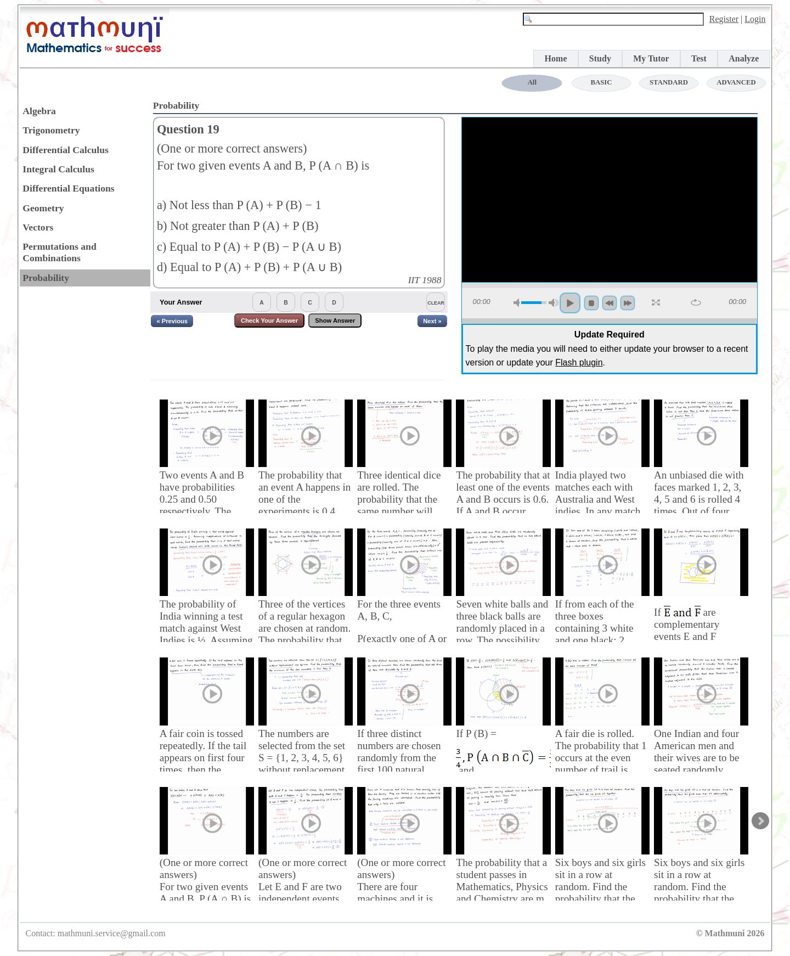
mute (518, 303)
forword (627, 303)
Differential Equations (68, 188)
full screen (656, 303)
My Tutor (651, 58)
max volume (553, 303)
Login (754, 19)
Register (723, 19)
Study (600, 58)
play (570, 303)
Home (556, 58)
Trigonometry (51, 130)
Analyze (744, 58)
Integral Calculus (58, 169)
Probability (45, 277)
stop (591, 303)
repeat (696, 302)
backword (609, 303)
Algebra (39, 110)
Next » (432, 321)
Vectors (37, 227)
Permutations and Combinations (59, 252)
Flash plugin (578, 362)
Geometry (43, 208)
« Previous (172, 321)
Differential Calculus (65, 149)
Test (699, 58)
